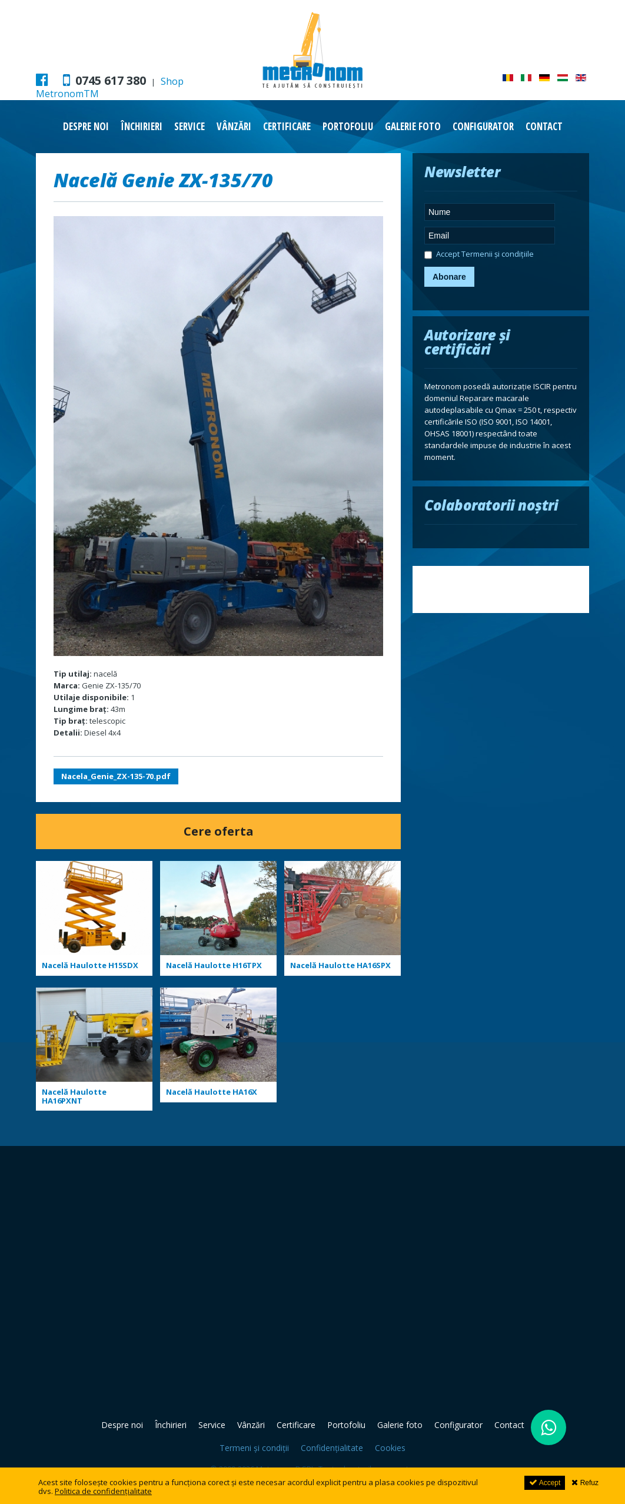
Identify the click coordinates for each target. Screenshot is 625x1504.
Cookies (390, 1447)
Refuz (585, 1482)
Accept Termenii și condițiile (479, 255)
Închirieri (141, 126)
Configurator (483, 126)
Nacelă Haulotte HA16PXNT (74, 1096)
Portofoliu (348, 126)
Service (189, 126)
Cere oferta (219, 831)
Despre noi (86, 126)
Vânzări (234, 126)
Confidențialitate (332, 1447)
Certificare (287, 126)
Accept (544, 1482)
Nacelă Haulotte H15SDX (90, 965)
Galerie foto (413, 126)
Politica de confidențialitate (103, 1491)
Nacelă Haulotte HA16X (211, 1091)
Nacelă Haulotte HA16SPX (340, 965)
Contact (544, 126)
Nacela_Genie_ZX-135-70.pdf (116, 776)
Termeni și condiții (254, 1447)
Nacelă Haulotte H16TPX (214, 965)
